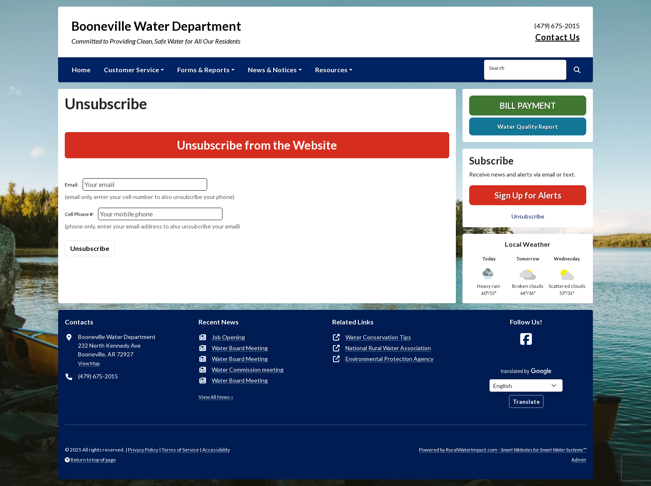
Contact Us (557, 37)
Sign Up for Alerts (527, 195)
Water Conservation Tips (378, 337)
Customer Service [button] (131, 70)
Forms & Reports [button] (203, 70)
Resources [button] (331, 70)
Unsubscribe (528, 216)
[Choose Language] (526, 385)
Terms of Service (180, 450)
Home (81, 70)
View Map (89, 363)
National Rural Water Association (388, 347)
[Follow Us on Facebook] (526, 339)
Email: (71, 185)
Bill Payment (528, 105)
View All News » (215, 397)
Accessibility (216, 450)
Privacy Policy (143, 450)
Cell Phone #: (79, 214)
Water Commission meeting (248, 369)
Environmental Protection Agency (389, 358)
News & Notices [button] (272, 70)
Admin (578, 460)
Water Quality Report (527, 126)
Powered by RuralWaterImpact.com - (502, 450)
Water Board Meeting (240, 347)
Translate (526, 401)
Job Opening (228, 337)
